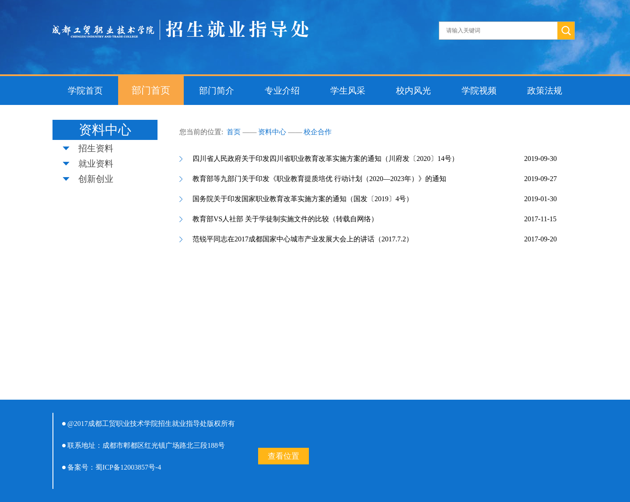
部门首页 (151, 90)
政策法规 (544, 90)
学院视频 (479, 90)
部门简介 (216, 90)
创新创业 (95, 179)
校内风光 (413, 90)
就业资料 (95, 163)
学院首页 (85, 90)
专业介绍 (282, 90)
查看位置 (283, 456)
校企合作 (318, 132)
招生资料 (95, 148)
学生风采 (347, 90)
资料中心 (272, 132)
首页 (234, 132)
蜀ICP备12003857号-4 (128, 467)
